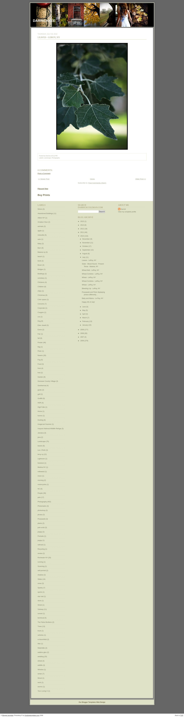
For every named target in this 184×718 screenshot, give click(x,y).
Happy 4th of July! (88, 302)
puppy (40, 540)
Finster (40, 342)
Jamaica (41, 433)
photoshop (42, 510)
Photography (56, 158)
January (85, 325)
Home (92, 179)
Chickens (41, 282)
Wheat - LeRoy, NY (89, 277)
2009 (82, 330)
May (84, 310)
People (40, 493)
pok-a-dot (41, 527)
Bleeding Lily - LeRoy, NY (91, 288)
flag (39, 347)
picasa (40, 515)
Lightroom (41, 459)
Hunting (41, 420)
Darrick (123, 209)
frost (39, 368)
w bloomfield (42, 639)
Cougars (41, 312)
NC (39, 489)
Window (41, 670)
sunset (40, 613)
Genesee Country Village (47, 381)
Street (40, 605)
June (84, 307)
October (85, 246)
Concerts (41, 304)
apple (40, 231)
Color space (42, 299)
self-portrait (42, 570)
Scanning (41, 566)
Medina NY (42, 467)
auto (39, 239)
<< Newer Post (44, 179)
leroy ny (41, 454)
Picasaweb (42, 519)
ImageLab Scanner (45, 424)
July (84, 257)
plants (40, 523)
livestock (41, 463)
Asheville (41, 235)
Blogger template (8, 715)
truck (40, 631)
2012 (82, 229)
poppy (40, 532)
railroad (40, 545)
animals (41, 226)
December (86, 239)
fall (39, 338)
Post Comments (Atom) (97, 183)
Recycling (41, 549)
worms (40, 687)
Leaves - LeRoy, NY (49, 37)
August (85, 254)
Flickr (40, 351)
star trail (41, 596)
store (40, 601)
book (40, 261)
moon (40, 476)
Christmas (41, 295)
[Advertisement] (126, 255)
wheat (40, 661)
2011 (82, 232)
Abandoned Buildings (45, 213)
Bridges (41, 269)
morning (41, 480)
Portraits (41, 536)
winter (40, 674)
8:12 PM (54, 156)
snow (40, 583)
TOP (181, 715)
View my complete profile (127, 212)
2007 (82, 337)
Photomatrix (42, 506)
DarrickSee (44, 20)
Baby (40, 244)
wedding (41, 656)
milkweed (41, 472)
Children (41, 287)
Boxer (40, 265)
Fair (39, 334)
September (86, 250)
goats (40, 390)
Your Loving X (43, 691)
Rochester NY (43, 558)
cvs (39, 317)
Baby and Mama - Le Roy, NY (92, 298)
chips (40, 291)
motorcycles (42, 484)
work (40, 682)
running (41, 562)
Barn (40, 248)
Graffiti (40, 398)
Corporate (41, 308)
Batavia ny (42, 252)
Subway (41, 609)
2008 (82, 333)
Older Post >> (140, 179)
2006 (82, 341)
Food (40, 364)
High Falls (41, 407)
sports (40, 592)
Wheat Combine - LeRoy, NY (92, 274)
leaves (40, 446)
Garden (41, 377)
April (84, 314)
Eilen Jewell (42, 325)
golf (39, 394)
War (39, 644)
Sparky (40, 588)
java (39, 437)
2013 (82, 225)
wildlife (40, 665)
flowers (40, 355)
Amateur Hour (43, 222)
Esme (40, 330)
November (86, 243)
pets (39, 497)
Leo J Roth (42, 450)
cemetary (41, 278)
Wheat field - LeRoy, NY (90, 270)
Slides (40, 579)
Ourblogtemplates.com (32, 715)
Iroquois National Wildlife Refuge (50, 429)
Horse (40, 411)
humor (40, 416)
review (40, 553)
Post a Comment (44, 173)
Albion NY (41, 218)
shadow (41, 575)
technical (41, 618)
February (85, 321)
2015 (82, 221)
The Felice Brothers (45, 622)
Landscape (47, 158)
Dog (39, 321)
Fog (39, 360)
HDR (40, 403)
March (84, 318)
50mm (40, 209)
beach (40, 256)
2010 (82, 236)
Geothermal (42, 385)
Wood (40, 678)
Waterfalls (41, 648)
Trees (40, 626)
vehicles (41, 635)
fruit (39, 373)
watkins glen (42, 652)
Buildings (41, 274)
